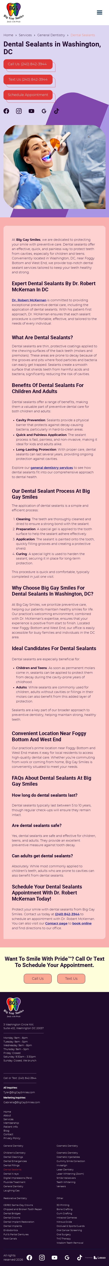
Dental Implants (12, 1226)
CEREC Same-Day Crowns (18, 1205)
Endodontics (10, 1230)
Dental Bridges (11, 1213)
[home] (13, 12)
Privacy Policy (11, 1138)
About (7, 1115)
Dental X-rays (11, 1174)
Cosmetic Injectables (68, 1157)
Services (25, 35)
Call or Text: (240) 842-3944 (19, 1078)
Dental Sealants (12, 1170)
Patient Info (10, 1127)
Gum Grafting (64, 1213)
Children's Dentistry (14, 1153)
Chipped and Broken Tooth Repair (22, 1209)
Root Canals (10, 1239)
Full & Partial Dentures (15, 1234)
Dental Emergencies (15, 1161)
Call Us (38, 978)
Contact (8, 1134)
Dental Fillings (11, 1165)
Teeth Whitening (66, 1182)
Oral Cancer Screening (69, 1230)
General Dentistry (51, 35)
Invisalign (62, 1165)
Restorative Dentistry (15, 1198)
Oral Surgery (64, 1234)
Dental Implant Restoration (18, 1222)
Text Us (71, 978)
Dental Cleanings (13, 1157)
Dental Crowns (11, 1218)
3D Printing (63, 1205)
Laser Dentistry (65, 1170)
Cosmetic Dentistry (67, 1146)
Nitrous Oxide (64, 1222)
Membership (11, 1123)
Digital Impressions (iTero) (17, 1178)
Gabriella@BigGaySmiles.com (21, 1102)
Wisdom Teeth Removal (70, 1243)
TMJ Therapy (64, 1239)
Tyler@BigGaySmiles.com (19, 1092)
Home (8, 35)
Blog (6, 1130)
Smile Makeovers (66, 1178)
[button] (100, 13)
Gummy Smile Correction (71, 1161)
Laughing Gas (11, 1191)
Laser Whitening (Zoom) (70, 1174)
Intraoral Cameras (67, 1218)
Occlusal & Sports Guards (71, 1226)
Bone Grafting (64, 1209)
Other (60, 1198)
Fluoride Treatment (14, 1182)
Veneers (61, 1186)
